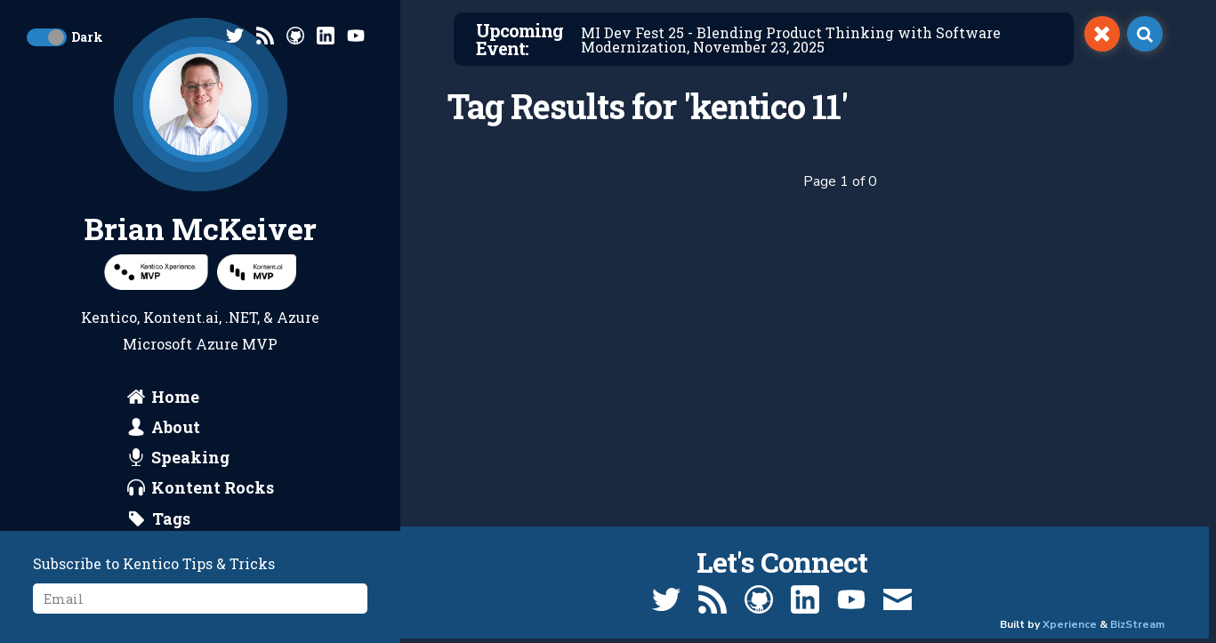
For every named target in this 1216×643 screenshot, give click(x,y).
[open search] (1145, 34)
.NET (241, 317)
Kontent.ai (181, 317)
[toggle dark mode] (47, 37)
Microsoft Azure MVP (200, 343)
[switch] (1102, 34)
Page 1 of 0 (840, 181)
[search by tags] (159, 518)
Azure (298, 317)
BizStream (1137, 624)
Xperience (1070, 624)
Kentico (109, 317)
